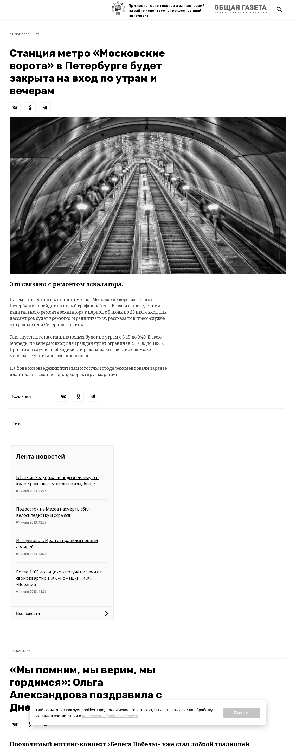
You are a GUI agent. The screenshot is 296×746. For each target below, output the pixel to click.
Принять (241, 712)
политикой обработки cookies (110, 715)
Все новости (28, 613)
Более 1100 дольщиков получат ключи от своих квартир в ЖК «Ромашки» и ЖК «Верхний (59, 578)
